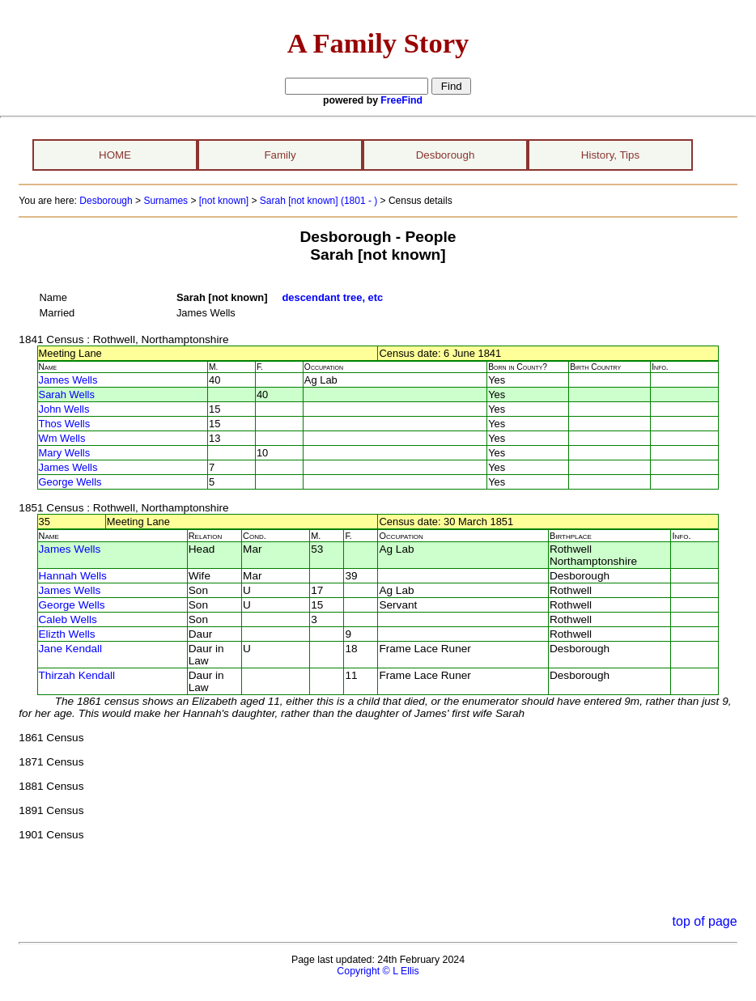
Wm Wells (62, 438)
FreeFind (401, 100)
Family (279, 155)
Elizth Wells (67, 634)
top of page (705, 921)
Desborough (445, 155)
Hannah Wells (73, 576)
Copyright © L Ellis (377, 971)
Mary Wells (65, 453)
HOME (115, 155)
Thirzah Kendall (77, 675)
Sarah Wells (67, 394)
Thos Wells (65, 424)
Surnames (165, 200)
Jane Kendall (71, 649)
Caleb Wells (68, 619)
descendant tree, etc (332, 297)
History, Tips (610, 155)
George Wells (70, 482)
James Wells (68, 380)
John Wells (64, 409)
